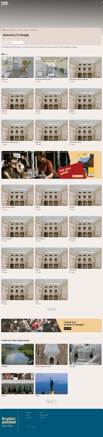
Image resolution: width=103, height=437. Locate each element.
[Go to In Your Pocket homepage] (4, 4)
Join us (28, 415)
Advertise (29, 417)
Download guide (78, 176)
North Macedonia (10, 30)
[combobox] (13, 42)
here (75, 47)
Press (41, 412)
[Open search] (97, 2)
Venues (26, 30)
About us (28, 412)
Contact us (43, 417)
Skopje (20, 30)
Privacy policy (44, 415)
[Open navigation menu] (101, 2)
